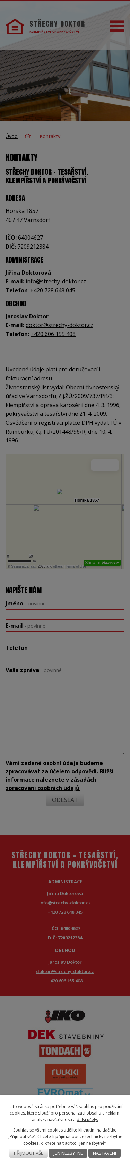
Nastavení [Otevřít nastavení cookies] (104, 1153)
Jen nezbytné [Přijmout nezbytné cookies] (68, 1153)
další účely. (87, 1120)
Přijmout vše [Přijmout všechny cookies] (28, 1153)
